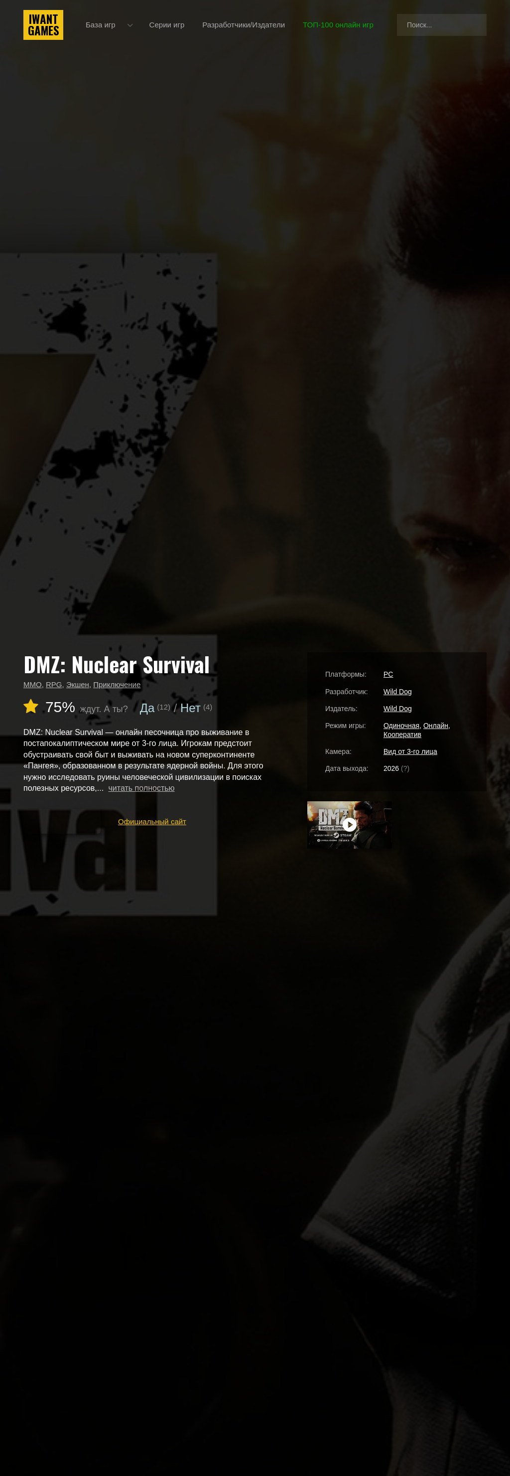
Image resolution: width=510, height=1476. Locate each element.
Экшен (77, 684)
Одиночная (401, 726)
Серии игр (167, 24)
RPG (54, 684)
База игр (101, 24)
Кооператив (402, 734)
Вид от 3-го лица (410, 751)
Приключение (116, 684)
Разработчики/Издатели (243, 24)
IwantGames (43, 25)
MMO (32, 684)
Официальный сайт (152, 821)
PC (388, 674)
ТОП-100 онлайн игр (338, 24)
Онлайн (435, 726)
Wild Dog (397, 692)
